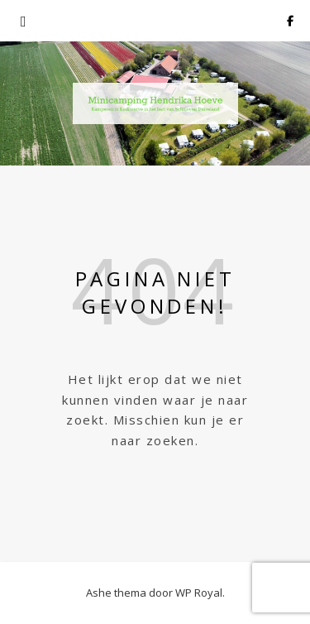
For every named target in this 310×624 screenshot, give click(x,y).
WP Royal (198, 592)
